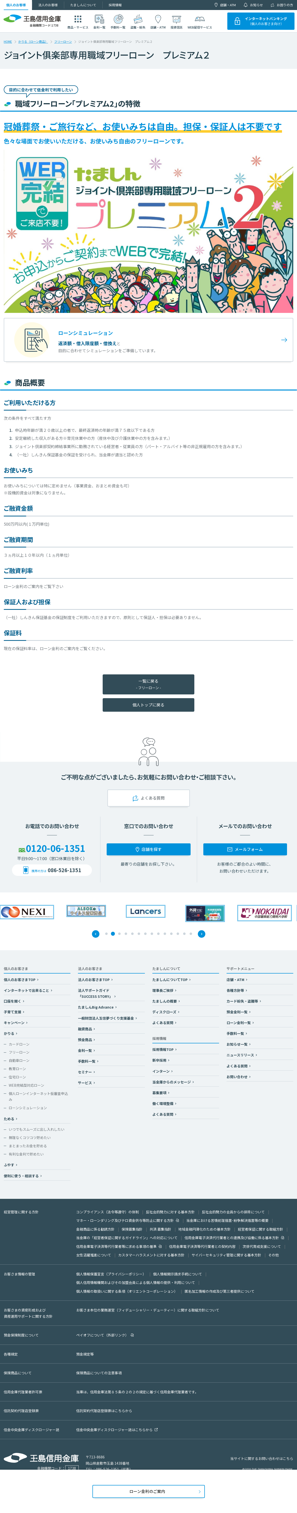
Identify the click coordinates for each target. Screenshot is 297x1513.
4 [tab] (126, 933)
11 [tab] (171, 933)
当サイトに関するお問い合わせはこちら (261, 1458)
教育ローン (17, 1068)
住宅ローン (17, 1076)
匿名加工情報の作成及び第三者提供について (220, 1291)
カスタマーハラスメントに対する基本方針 (151, 1254)
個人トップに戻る (148, 705)
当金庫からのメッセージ (172, 1081)
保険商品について (18, 1372)
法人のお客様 (48, 5)
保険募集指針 (132, 1229)
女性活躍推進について (93, 1254)
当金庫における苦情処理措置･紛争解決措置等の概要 (227, 1220)
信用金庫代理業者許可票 (23, 1391)
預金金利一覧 (237, 1011)
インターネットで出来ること (27, 990)
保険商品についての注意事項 (99, 1372)
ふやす (9, 1164)
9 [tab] (158, 933)
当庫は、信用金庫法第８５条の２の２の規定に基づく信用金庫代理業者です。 (137, 1391)
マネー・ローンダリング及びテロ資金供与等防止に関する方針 (125, 1220)
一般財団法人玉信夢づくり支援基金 (106, 1018)
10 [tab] (165, 933)
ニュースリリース (241, 1054)
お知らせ (256, 5)
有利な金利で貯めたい (26, 1154)
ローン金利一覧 (239, 1022)
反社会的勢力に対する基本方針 (170, 1211)
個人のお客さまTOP (20, 979)
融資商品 (85, 1028)
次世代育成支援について (262, 1246)
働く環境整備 (163, 1103)
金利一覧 (85, 1050)
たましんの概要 (165, 1001)
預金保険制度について (21, 1335)
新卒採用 (159, 1060)
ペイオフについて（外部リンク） (102, 1335)
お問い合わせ (237, 1076)
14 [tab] (191, 933)
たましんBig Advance (96, 1007)
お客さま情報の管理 (19, 1273)
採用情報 (115, 5)
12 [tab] (178, 933)
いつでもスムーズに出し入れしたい (36, 1129)
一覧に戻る (148, 684)
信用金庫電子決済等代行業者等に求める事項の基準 (116, 1246)
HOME (8, 41)
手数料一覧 (87, 1061)
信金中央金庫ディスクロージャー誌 (31, 1429)
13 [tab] (184, 933)
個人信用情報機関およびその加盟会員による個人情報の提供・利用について (135, 1282)
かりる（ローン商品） (33, 41)
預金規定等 (85, 1354)
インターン (161, 1071)
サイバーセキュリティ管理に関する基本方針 (226, 1254)
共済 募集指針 (160, 1229)
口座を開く (13, 1001)
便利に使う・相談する (21, 1175)
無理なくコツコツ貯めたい (30, 1137)
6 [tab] (139, 933)
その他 (273, 1254)
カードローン (19, 1044)
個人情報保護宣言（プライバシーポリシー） (111, 1273)
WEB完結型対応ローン (26, 1085)
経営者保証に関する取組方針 (260, 1229)
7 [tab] (145, 933)
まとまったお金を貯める (28, 1145)
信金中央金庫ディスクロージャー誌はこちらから (114, 1429)
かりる (9, 1033)
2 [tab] (113, 933)
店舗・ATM (228, 5)
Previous (95, 934)
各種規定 (11, 1354)
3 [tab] (119, 933)
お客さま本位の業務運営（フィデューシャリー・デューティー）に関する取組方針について (147, 1309)
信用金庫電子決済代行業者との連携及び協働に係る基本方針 (232, 1237)
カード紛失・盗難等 (243, 1001)
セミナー (85, 1071)
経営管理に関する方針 (21, 1211)
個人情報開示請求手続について (177, 1273)
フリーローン (63, 41)
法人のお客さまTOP (94, 979)
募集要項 (159, 1092)
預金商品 (85, 1039)
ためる (9, 1118)
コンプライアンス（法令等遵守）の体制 (107, 1211)
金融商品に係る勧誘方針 (95, 1229)
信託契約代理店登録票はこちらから (104, 1410)
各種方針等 (236, 990)
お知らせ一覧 (237, 1044)
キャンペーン (14, 1022)
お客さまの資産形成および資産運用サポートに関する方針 (28, 1313)
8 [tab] (152, 933)
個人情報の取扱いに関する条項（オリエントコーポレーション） (127, 1291)
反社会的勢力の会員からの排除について (233, 1211)
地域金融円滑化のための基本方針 (204, 1229)
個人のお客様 (16, 5)
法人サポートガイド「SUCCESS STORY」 (95, 993)
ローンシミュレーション (28, 1107)
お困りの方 (285, 5)
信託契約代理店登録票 (21, 1410)
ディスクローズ (164, 1011)
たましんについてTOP (170, 979)
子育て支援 (13, 1011)
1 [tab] (106, 933)
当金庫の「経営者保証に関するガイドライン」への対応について (127, 1237)
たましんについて (83, 5)
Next (201, 934)
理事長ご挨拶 (163, 990)
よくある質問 (163, 1022)
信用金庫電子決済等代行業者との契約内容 (202, 1246)
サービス (85, 1082)
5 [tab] (132, 933)
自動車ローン (19, 1060)
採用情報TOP (163, 1049)
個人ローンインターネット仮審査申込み (38, 1096)
